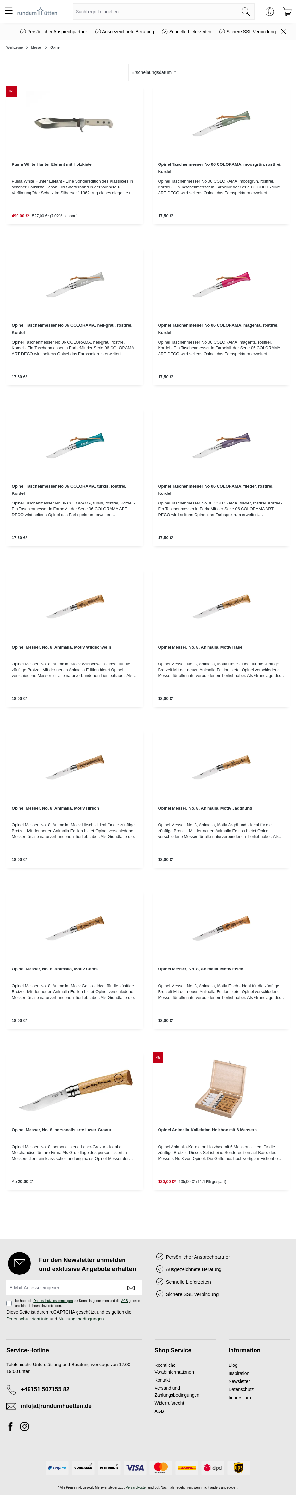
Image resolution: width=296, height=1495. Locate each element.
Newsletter (239, 1381)
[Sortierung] (154, 72)
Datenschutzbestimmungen (53, 1301)
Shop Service (173, 1350)
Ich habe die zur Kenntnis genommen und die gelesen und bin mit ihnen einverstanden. (77, 1303)
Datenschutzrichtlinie (27, 1318)
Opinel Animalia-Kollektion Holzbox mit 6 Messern (207, 1129)
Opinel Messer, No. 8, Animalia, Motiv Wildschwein (61, 647)
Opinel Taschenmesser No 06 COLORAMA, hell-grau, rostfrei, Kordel (72, 329)
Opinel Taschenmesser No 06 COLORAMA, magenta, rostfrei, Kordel (218, 329)
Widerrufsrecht (169, 1403)
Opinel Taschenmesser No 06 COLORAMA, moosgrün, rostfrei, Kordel (220, 168)
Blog (233, 1365)
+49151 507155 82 (45, 1389)
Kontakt (162, 1380)
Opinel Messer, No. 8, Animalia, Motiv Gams (55, 969)
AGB (124, 1301)
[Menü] (9, 10)
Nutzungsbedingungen (81, 1318)
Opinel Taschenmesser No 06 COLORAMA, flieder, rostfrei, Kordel (216, 490)
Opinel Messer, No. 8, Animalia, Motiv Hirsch (55, 808)
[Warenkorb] (287, 11)
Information (245, 1350)
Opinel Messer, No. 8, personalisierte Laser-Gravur (61, 1129)
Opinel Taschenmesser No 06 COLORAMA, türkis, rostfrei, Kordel (69, 490)
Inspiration (239, 1373)
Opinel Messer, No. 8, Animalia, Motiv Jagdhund (205, 808)
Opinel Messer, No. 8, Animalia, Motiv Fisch (200, 969)
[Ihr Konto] (269, 11)
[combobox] (155, 11)
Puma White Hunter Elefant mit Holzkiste (52, 164)
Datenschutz (241, 1389)
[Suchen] (246, 11)
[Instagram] (24, 1427)
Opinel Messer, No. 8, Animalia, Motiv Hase (200, 647)
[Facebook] (12, 1427)
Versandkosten (136, 1487)
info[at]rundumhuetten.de (56, 1406)
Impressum (240, 1397)
